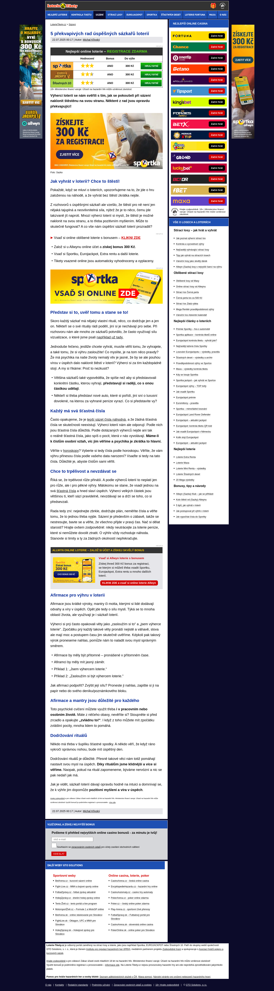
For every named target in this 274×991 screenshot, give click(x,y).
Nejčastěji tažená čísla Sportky (191, 346)
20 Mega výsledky (185, 480)
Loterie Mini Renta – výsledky (191, 468)
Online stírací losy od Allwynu (191, 286)
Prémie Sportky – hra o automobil (193, 329)
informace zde (112, 965)
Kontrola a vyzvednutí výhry (190, 244)
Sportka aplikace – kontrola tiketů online (196, 334)
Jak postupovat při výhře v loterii (192, 511)
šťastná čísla (66, 491)
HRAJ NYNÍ (151, 66)
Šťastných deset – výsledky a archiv (194, 357)
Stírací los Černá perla (187, 292)
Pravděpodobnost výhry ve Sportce (194, 363)
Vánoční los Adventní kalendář (191, 315)
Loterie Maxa (182, 463)
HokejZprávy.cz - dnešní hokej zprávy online (77, 898)
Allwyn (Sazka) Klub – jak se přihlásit (194, 494)
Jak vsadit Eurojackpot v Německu (193, 431)
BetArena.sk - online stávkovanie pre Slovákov (78, 915)
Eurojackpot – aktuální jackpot (191, 420)
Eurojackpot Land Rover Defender (193, 414)
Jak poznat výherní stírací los (191, 238)
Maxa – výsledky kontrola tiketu (192, 369)
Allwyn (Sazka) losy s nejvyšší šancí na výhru (199, 267)
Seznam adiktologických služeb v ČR (118, 976)
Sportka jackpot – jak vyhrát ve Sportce (196, 380)
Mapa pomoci (145, 976)
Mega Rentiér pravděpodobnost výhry (195, 309)
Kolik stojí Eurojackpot (187, 437)
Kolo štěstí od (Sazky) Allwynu (191, 499)
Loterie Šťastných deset (188, 474)
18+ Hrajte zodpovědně (167, 985)
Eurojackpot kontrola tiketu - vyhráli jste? (196, 340)
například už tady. (110, 337)
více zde (112, 802)
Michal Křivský (91, 39)
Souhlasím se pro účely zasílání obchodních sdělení (98, 847)
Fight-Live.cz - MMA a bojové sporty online (76, 886)
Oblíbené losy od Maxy (187, 281)
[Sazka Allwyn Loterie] (243, 137)
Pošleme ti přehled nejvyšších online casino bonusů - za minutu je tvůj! (104, 832)
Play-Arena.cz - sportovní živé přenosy (130, 909)
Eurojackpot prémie (186, 397)
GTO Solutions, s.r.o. (196, 985)
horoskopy (71, 451)
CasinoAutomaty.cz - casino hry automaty (132, 892)
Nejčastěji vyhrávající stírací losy (192, 249)
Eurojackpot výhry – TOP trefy (191, 386)
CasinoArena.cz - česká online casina (130, 881)
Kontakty (59, 985)
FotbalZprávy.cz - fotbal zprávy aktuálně (75, 892)
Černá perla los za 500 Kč (189, 298)
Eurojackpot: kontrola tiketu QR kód (194, 426)
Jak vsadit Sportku (185, 391)
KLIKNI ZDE (131, 238)
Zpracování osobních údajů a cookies (133, 985)
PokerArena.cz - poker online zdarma (130, 898)
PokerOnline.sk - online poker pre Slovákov (133, 930)
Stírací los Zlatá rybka (187, 303)
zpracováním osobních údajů (86, 847)
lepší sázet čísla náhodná (106, 419)
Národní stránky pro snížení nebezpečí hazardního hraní (181, 976)
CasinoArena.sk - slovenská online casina (132, 924)
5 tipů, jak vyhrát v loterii (188, 505)
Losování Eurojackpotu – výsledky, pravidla (198, 352)
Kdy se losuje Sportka (187, 374)
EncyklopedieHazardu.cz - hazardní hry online (134, 886)
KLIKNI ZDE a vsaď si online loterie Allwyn (129, 582)
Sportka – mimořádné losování (191, 409)
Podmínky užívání (101, 985)
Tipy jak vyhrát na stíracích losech (193, 255)
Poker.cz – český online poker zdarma (130, 903)
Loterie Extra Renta (186, 457)
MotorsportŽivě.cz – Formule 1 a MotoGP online (79, 909)
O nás (48, 985)
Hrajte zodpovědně (57, 798)
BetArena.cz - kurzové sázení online (73, 881)
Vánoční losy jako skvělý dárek (191, 261)
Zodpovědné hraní (171, 949)
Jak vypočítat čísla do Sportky (191, 516)
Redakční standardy (78, 985)
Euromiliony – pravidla (187, 403)
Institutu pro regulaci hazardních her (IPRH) (108, 949)
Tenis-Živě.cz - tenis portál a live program (76, 903)
